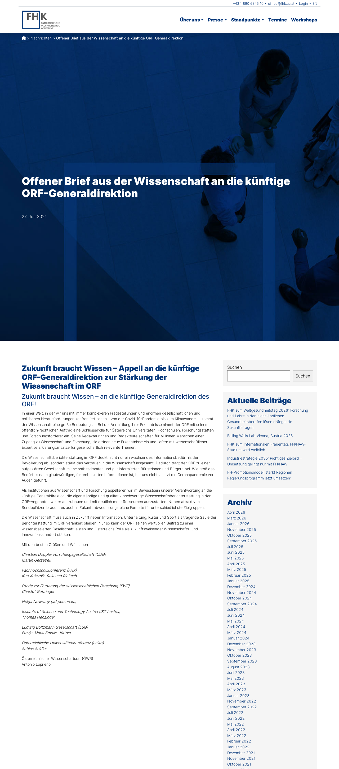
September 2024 (242, 604)
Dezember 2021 (241, 752)
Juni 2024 (236, 615)
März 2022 (236, 735)
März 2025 (236, 569)
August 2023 (238, 667)
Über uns (190, 20)
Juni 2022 (236, 718)
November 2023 (241, 649)
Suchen (234, 367)
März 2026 (236, 518)
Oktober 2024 (239, 598)
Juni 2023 (236, 672)
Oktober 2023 (239, 655)
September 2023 (242, 661)
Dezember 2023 (241, 644)
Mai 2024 (235, 621)
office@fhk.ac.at (281, 3)
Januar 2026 (238, 523)
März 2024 (236, 632)
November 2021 (241, 758)
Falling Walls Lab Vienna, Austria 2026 (260, 435)
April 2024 (236, 626)
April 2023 (236, 684)
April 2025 (236, 564)
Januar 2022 (238, 747)
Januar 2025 (238, 581)
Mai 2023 (235, 678)
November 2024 (241, 592)
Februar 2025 (239, 575)
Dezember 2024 (241, 586)
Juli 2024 (235, 609)
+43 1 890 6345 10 (248, 3)
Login (303, 3)
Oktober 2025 (239, 535)
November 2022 (241, 701)
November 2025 (241, 529)
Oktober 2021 (239, 764)
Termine (277, 20)
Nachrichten (41, 38)
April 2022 (236, 729)
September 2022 (242, 707)
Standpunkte (245, 20)
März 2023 (236, 689)
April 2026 (236, 512)
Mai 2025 (235, 558)
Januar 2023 (238, 695)
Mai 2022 (235, 724)
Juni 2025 (235, 552)
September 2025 (242, 541)
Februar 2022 (239, 741)
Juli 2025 (235, 546)
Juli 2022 (235, 712)
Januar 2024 (238, 638)
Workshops (304, 20)
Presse (215, 20)
